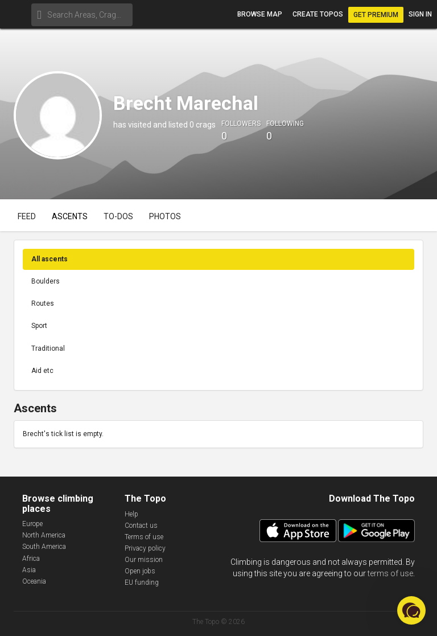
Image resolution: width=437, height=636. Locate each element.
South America (44, 547)
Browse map (259, 14)
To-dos (118, 216)
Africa (31, 559)
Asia (29, 570)
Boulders (45, 281)
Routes (42, 303)
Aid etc (42, 371)
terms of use (390, 573)
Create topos (317, 14)
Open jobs (140, 571)
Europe (32, 524)
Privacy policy (145, 548)
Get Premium (375, 15)
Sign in (420, 14)
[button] (411, 610)
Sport (39, 326)
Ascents (70, 216)
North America (43, 535)
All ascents (49, 259)
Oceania (34, 581)
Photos (165, 216)
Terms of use (144, 537)
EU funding (142, 582)
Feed (27, 216)
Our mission (144, 560)
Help (131, 514)
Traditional (48, 348)
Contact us (141, 526)
